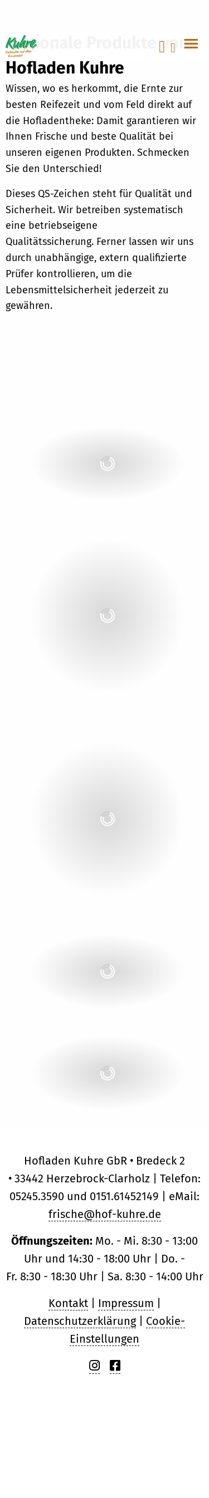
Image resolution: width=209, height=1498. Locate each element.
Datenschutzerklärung (80, 1321)
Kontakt (68, 1303)
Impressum (126, 1303)
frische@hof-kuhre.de (104, 1214)
